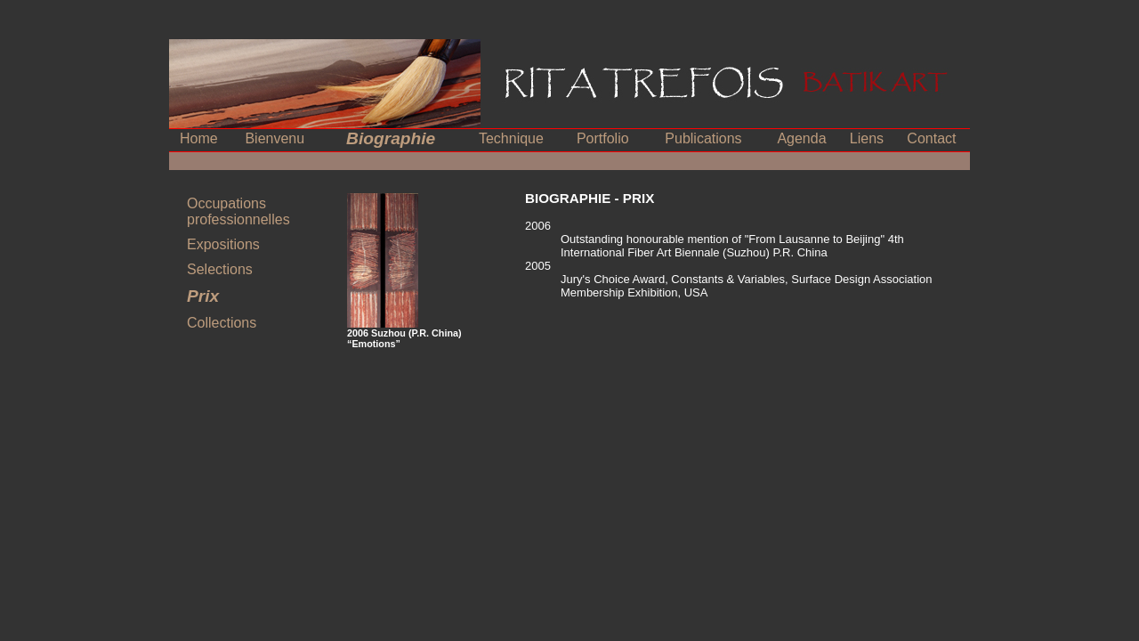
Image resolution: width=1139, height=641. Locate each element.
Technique (511, 138)
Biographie (390, 138)
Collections (221, 322)
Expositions (223, 244)
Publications (703, 138)
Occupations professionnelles (238, 211)
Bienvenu (274, 138)
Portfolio (603, 138)
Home (199, 138)
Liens (867, 138)
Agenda (801, 138)
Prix (203, 296)
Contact (931, 138)
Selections (220, 269)
